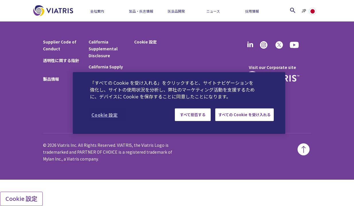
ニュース (213, 11)
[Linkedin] (250, 44)
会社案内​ (97, 11)
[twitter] (279, 45)
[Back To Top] (303, 149)
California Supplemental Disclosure (103, 48)
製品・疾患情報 (141, 11)
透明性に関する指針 (61, 60)
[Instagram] (264, 45)
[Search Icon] (292, 10)
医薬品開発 (176, 11)
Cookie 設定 (145, 42)
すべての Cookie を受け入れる (244, 114)
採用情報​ (252, 11)
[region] (179, 103)
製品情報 (51, 79)
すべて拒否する (193, 114)
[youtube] (295, 45)
